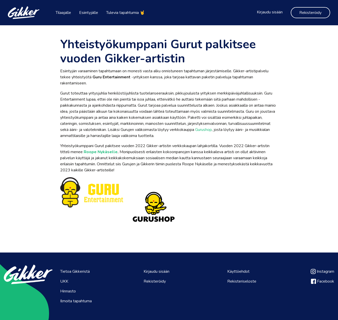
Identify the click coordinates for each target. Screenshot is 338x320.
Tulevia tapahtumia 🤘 (125, 12)
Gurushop (203, 129)
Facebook (322, 281)
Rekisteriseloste (241, 281)
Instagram (322, 271)
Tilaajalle (63, 12)
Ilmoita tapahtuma (76, 301)
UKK (64, 281)
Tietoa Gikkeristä (75, 271)
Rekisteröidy (310, 12)
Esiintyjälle (88, 12)
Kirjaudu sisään (270, 12)
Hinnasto (68, 291)
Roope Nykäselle (101, 152)
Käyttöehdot (238, 271)
